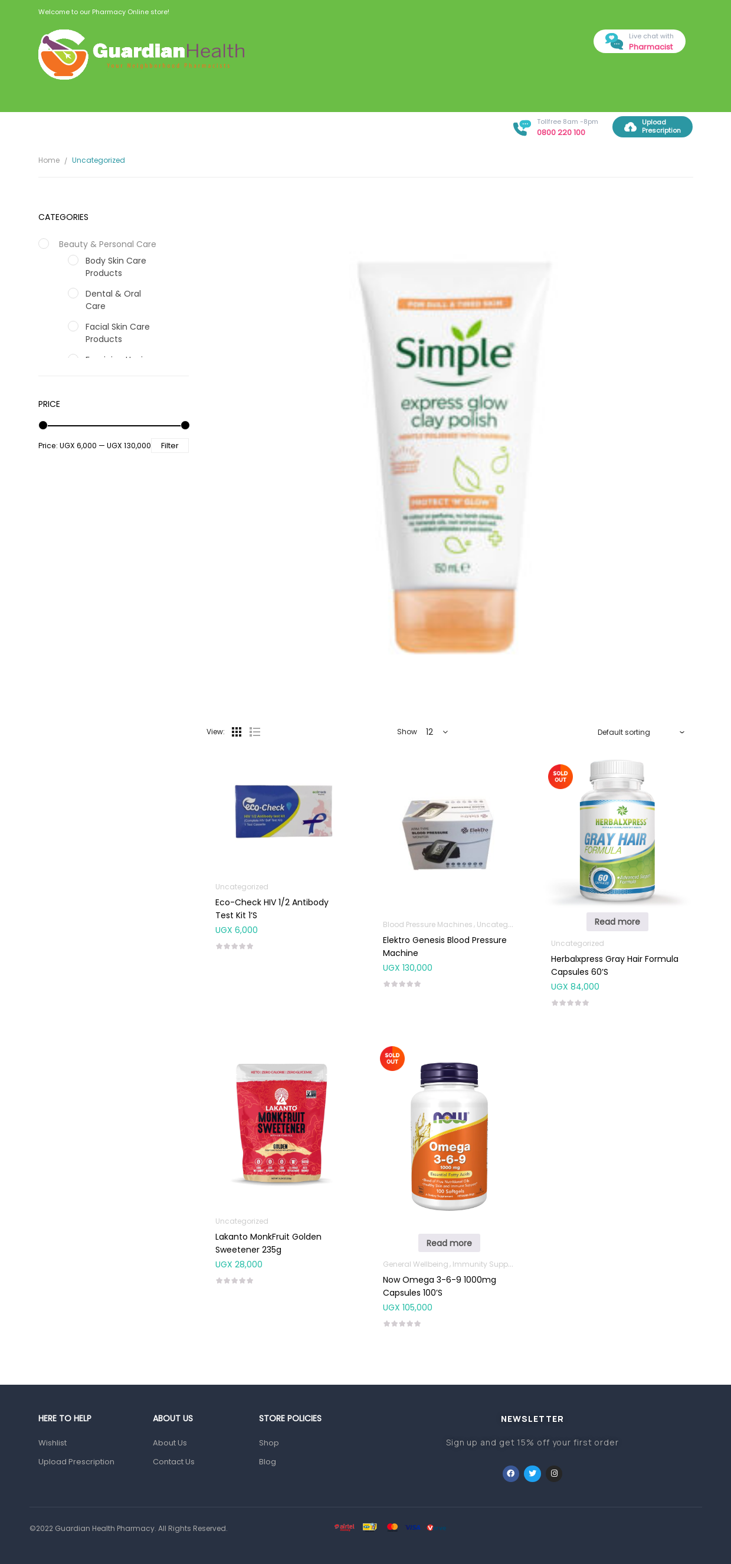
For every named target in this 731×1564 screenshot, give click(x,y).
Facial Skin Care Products (118, 333)
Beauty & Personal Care (107, 244)
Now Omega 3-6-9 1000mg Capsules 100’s (439, 1286)
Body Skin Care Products (116, 267)
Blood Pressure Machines (428, 924)
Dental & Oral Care (113, 300)
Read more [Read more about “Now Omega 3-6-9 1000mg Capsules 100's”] (449, 1243)
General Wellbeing (415, 1264)
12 (429, 732)
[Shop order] (641, 732)
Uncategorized (241, 887)
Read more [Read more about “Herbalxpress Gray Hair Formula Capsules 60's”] (617, 922)
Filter (170, 445)
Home (49, 160)
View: (215, 732)
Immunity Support (485, 1264)
